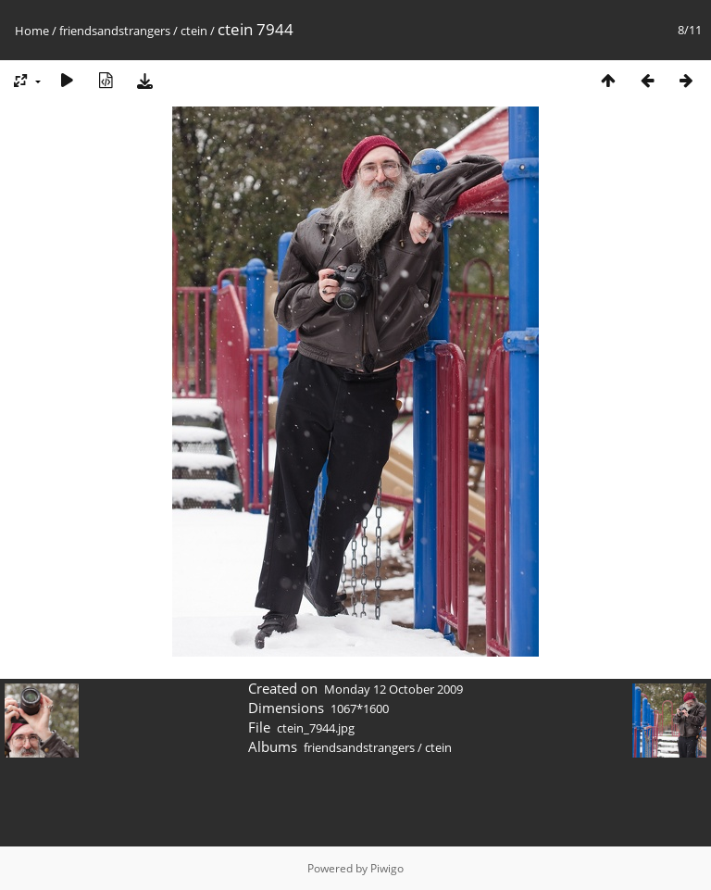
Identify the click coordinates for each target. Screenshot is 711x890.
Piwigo (387, 868)
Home (32, 30)
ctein (194, 30)
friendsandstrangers (114, 30)
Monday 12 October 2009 (393, 689)
